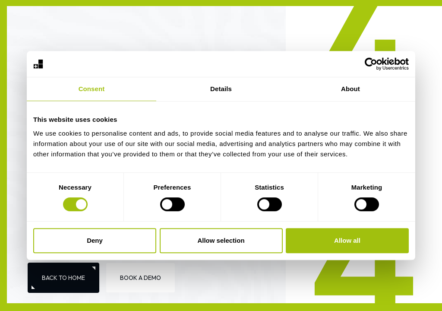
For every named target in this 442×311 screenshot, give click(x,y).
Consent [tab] (92, 88)
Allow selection (220, 240)
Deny (95, 240)
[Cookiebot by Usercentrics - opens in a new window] (371, 63)
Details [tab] (221, 88)
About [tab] (350, 88)
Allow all (347, 240)
